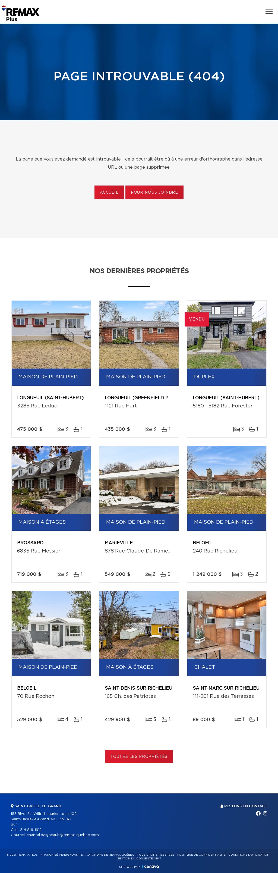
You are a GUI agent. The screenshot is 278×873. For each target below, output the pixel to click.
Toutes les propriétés (139, 757)
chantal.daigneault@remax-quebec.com (63, 835)
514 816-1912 (31, 830)
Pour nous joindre (154, 192)
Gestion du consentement (139, 858)
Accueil (109, 192)
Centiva (150, 866)
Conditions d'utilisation (248, 854)
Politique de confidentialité (201, 854)
